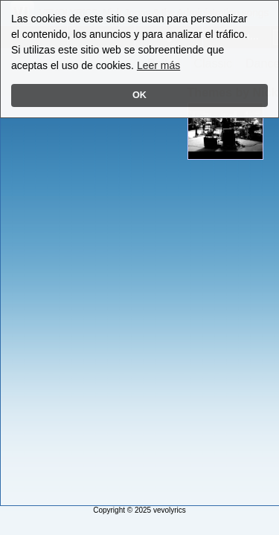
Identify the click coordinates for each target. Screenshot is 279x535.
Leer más (158, 65)
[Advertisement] (62, 280)
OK (139, 95)
